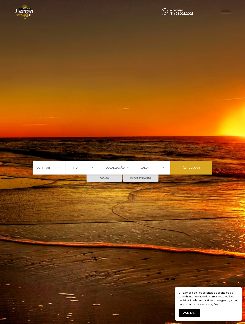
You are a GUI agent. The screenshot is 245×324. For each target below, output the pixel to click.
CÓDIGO (104, 178)
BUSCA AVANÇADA (140, 178)
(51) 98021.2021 (181, 13)
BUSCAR (191, 167)
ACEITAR (189, 312)
